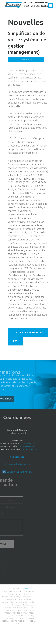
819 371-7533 (17, 449)
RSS (15, 341)
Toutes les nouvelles (28, 332)
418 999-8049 (14, 446)
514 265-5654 (15, 443)
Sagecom (14, 589)
